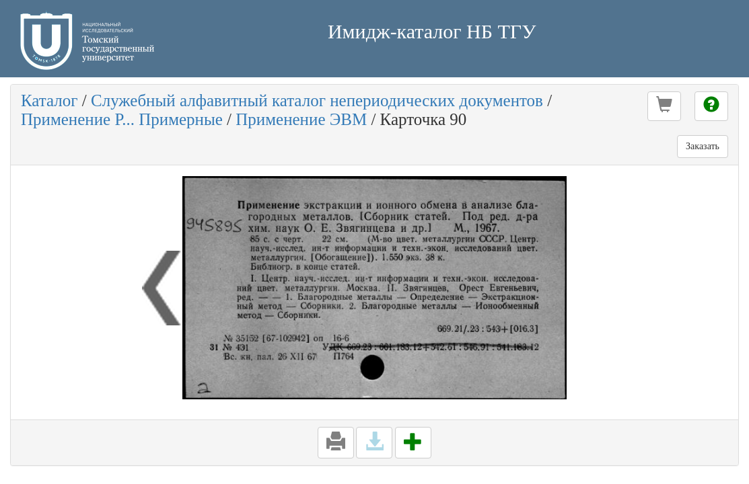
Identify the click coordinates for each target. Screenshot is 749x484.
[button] (664, 106)
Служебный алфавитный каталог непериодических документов (317, 100)
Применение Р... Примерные (122, 119)
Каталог (49, 100)
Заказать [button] (702, 146)
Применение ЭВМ (301, 119)
